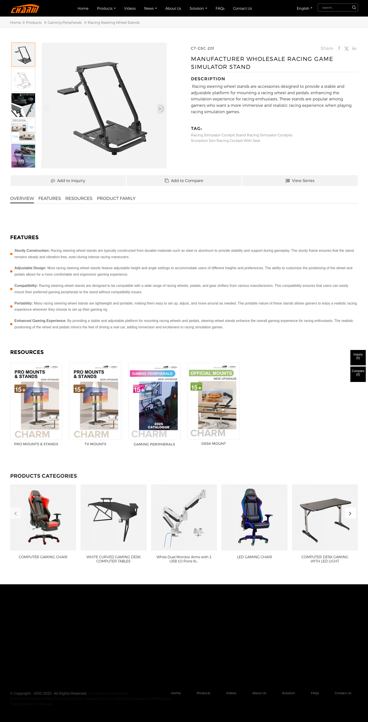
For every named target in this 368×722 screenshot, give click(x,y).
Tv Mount (18, 698)
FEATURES (49, 198)
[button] (161, 107)
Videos (130, 8)
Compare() (358, 372)
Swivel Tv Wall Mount (152, 698)
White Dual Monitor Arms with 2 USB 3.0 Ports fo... (184, 559)
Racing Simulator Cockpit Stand (218, 135)
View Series (300, 180)
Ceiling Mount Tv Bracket (31, 704)
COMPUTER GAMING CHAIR (43, 557)
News (150, 8)
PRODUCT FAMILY (116, 198)
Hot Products (99, 693)
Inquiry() (358, 356)
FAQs (220, 8)
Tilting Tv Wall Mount (115, 698)
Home (83, 8)
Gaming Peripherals (65, 22)
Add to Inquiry (68, 180)
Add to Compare (184, 180)
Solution (198, 8)
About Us (173, 8)
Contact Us (242, 8)
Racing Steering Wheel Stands (114, 22)
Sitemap (121, 693)
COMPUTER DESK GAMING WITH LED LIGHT (324, 559)
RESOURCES (78, 198)
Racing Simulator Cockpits (269, 135)
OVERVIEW (22, 198)
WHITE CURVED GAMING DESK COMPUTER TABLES (113, 559)
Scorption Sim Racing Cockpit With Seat (225, 140)
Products (106, 8)
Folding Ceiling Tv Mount (49, 698)
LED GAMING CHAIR (254, 557)
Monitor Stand (83, 698)
